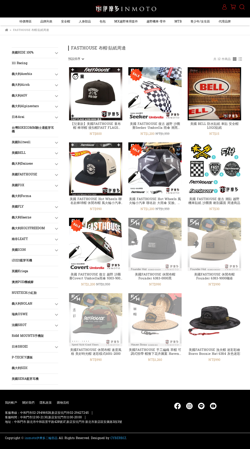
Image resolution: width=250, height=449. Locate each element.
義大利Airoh (21, 85)
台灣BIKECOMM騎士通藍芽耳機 (33, 129)
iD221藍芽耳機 (22, 260)
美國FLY (18, 206)
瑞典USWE (19, 314)
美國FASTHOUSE (24, 174)
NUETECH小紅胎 (24, 293)
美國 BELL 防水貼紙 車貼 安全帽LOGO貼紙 (214, 126)
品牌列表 (46, 21)
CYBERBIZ (118, 438)
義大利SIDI (19, 368)
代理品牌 (225, 21)
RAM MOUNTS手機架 (28, 336)
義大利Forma (21, 196)
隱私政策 (46, 402)
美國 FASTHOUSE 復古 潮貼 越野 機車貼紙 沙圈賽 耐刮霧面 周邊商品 (214, 201)
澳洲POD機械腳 (22, 282)
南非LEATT (20, 239)
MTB (178, 21)
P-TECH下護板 (22, 357)
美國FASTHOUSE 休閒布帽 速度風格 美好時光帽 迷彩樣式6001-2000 (95, 352)
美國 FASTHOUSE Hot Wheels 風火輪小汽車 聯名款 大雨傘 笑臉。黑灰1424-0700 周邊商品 (155, 201)
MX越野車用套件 (126, 21)
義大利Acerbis (22, 74)
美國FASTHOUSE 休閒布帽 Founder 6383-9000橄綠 (214, 276)
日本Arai (18, 117)
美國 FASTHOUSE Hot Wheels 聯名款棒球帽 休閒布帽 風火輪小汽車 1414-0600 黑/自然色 (96, 201)
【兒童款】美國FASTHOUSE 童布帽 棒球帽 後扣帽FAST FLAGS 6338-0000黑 (96, 126)
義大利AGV (19, 95)
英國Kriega (20, 271)
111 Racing (19, 63)
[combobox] (76, 59)
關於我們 (28, 402)
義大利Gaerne (21, 217)
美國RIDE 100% (23, 52)
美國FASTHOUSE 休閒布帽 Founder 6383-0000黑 (155, 276)
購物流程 (63, 402)
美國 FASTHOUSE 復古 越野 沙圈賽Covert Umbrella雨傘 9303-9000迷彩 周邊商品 (95, 276)
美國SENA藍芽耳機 (25, 379)
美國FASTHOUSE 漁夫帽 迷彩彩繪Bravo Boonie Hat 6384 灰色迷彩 (214, 352)
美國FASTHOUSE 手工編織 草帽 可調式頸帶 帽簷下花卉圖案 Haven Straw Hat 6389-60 (155, 352)
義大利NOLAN (22, 303)
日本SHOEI (20, 346)
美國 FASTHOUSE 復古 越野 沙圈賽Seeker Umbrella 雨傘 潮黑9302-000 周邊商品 (155, 126)
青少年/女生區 (200, 21)
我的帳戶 (11, 402)
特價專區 (25, 21)
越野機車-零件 (156, 21)
